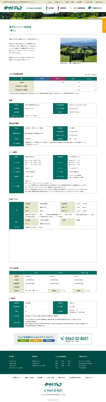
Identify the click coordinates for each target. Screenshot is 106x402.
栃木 (56, 365)
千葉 (69, 363)
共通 (56, 361)
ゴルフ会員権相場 (79, 8)
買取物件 (63, 8)
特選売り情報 (12, 363)
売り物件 (51, 8)
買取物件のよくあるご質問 (38, 365)
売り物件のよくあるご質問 (15, 368)
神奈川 (69, 361)
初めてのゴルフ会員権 (84, 361)
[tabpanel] (78, 51)
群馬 (69, 365)
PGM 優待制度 (82, 368)
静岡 (56, 363)
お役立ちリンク (89, 377)
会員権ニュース (59, 2)
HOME (50, 2)
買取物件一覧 (35, 361)
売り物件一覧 (12, 361)
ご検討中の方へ (97, 8)
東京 (63, 361)
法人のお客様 (82, 365)
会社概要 (79, 2)
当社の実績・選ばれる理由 (85, 363)
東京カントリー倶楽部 (31, 116)
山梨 (56, 368)
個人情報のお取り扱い (75, 377)
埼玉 (63, 363)
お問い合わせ (99, 2)
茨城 (63, 365)
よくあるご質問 (88, 2)
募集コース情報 (70, 2)
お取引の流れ (12, 365)
